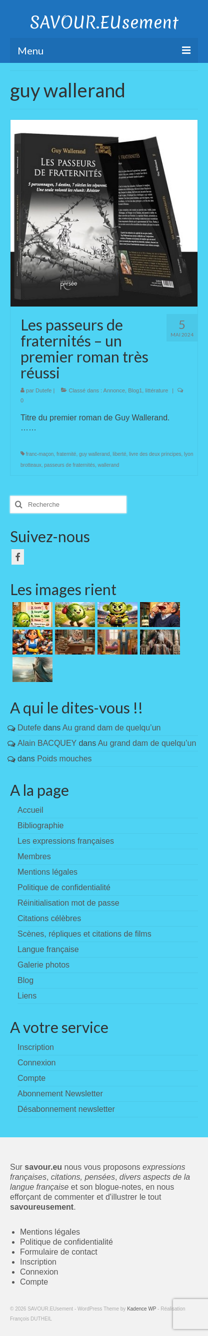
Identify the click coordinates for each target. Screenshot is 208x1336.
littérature (156, 390)
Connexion (39, 1272)
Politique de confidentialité (64, 887)
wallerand (109, 465)
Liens (27, 996)
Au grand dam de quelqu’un (111, 727)
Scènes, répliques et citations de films (85, 934)
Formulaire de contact (59, 1252)
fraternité (66, 454)
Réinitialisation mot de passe (69, 903)
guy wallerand (94, 454)
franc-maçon (40, 454)
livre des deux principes (155, 454)
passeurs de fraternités (69, 465)
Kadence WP (141, 1309)
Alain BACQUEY (47, 743)
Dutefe (44, 390)
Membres (34, 856)
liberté (119, 454)
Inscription (38, 1262)
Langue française (48, 949)
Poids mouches (64, 758)
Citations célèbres (49, 918)
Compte (34, 1282)
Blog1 (135, 390)
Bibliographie (41, 825)
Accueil (31, 810)
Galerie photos (44, 965)
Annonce (114, 390)
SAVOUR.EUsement (104, 22)
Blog (26, 980)
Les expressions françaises (66, 841)
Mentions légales (48, 872)
